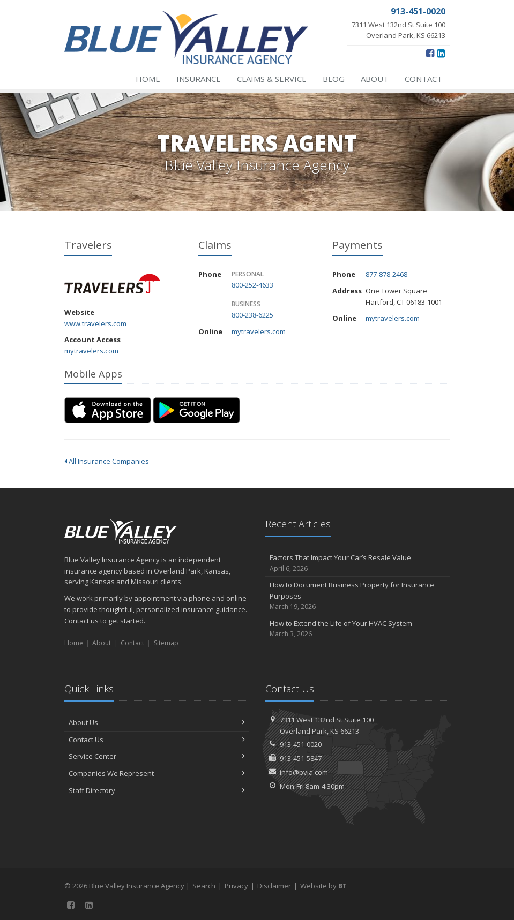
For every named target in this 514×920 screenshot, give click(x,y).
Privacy (236, 886)
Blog (334, 78)
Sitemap (166, 642)
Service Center (157, 756)
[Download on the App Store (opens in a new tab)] (107, 410)
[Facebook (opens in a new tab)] (430, 53)
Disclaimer (274, 886)
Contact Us (157, 739)
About (375, 78)
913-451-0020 (301, 744)
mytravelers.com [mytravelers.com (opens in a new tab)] (91, 351)
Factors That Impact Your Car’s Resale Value (358, 563)
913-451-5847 (301, 758)
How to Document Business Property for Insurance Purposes (358, 596)
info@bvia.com (304, 772)
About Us (157, 722)
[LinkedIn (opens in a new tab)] (441, 53)
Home (148, 78)
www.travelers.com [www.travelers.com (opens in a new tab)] (95, 323)
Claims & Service (272, 78)
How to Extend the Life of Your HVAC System (358, 629)
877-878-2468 (386, 274)
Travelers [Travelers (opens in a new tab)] (112, 283)
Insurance (198, 78)
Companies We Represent (157, 773)
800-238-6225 (252, 315)
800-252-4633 (252, 285)
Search (203, 886)
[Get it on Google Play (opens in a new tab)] (196, 410)
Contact (423, 78)
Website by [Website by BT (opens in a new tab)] (323, 886)
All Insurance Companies (106, 461)
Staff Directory (157, 790)
